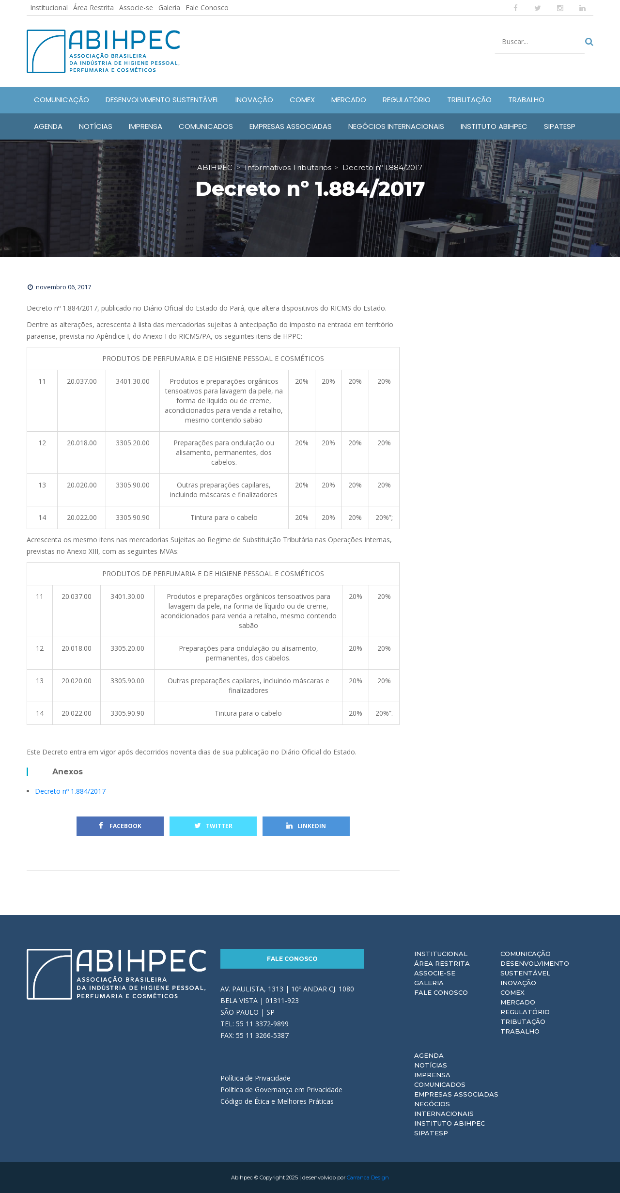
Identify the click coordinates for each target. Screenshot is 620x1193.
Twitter (213, 826)
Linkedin (306, 826)
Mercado (517, 1002)
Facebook (120, 826)
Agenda (429, 1055)
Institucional (49, 7)
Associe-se (136, 7)
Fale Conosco (207, 7)
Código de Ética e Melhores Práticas (277, 1101)
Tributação (522, 1021)
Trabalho (520, 1031)
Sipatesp (431, 1133)
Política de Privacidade (255, 1078)
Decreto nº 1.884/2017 (70, 791)
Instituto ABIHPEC (449, 1123)
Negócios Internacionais (444, 1108)
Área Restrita (93, 7)
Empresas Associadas (456, 1094)
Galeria (169, 7)
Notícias (430, 1065)
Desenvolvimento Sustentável (534, 968)
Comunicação (525, 954)
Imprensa (432, 1075)
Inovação (518, 983)
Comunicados (439, 1084)
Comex (512, 992)
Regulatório (525, 1012)
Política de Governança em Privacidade (281, 1089)
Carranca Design (368, 1177)
